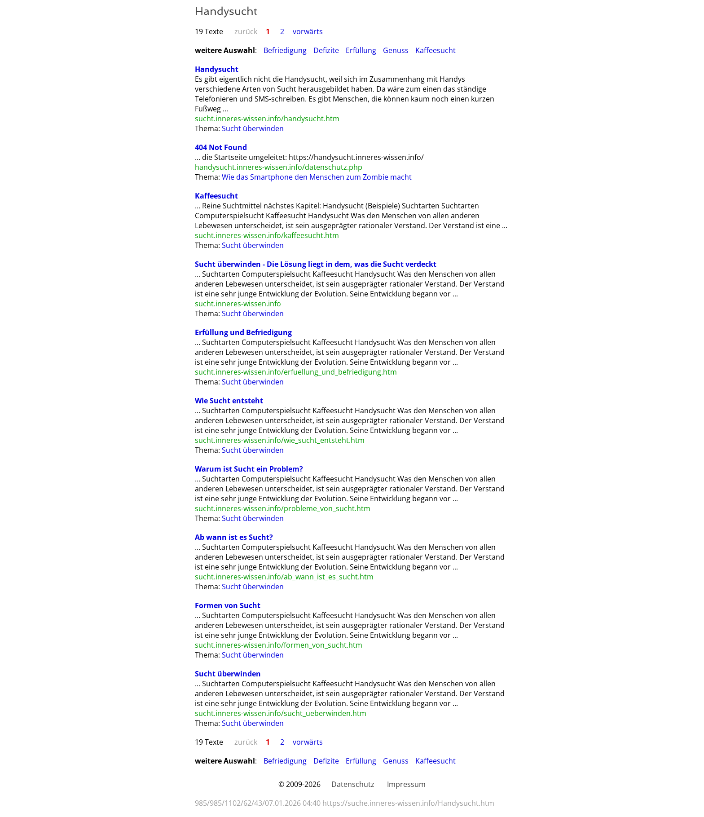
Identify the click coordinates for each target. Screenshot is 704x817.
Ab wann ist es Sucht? (234, 537)
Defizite (326, 50)
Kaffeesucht (435, 50)
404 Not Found (221, 147)
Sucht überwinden (253, 128)
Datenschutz (352, 784)
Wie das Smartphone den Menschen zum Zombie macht (317, 177)
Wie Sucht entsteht (229, 401)
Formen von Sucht (227, 605)
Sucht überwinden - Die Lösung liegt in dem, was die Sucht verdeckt (315, 264)
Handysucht (216, 69)
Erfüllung (361, 50)
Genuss (396, 50)
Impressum (406, 784)
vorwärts (308, 31)
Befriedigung (285, 50)
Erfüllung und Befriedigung (243, 332)
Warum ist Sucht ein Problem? (249, 469)
